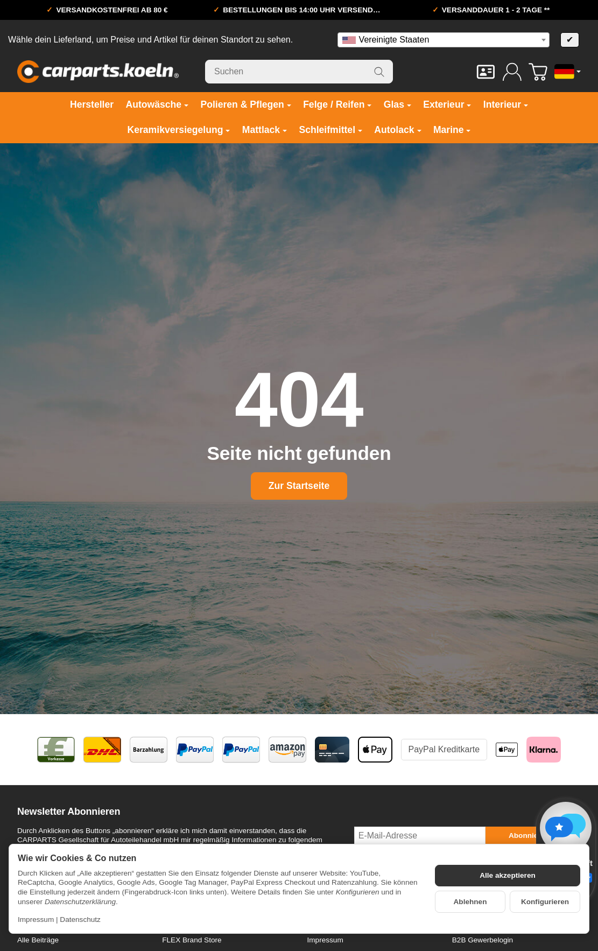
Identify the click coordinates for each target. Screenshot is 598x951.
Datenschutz (80, 919)
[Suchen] (299, 71)
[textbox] (443, 40)
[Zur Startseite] (98, 71)
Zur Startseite (299, 485)
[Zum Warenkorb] (538, 72)
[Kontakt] (486, 72)
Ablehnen (470, 902)
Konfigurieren (545, 902)
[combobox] (443, 39)
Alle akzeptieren (508, 875)
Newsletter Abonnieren (68, 812)
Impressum (36, 919)
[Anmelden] (512, 72)
